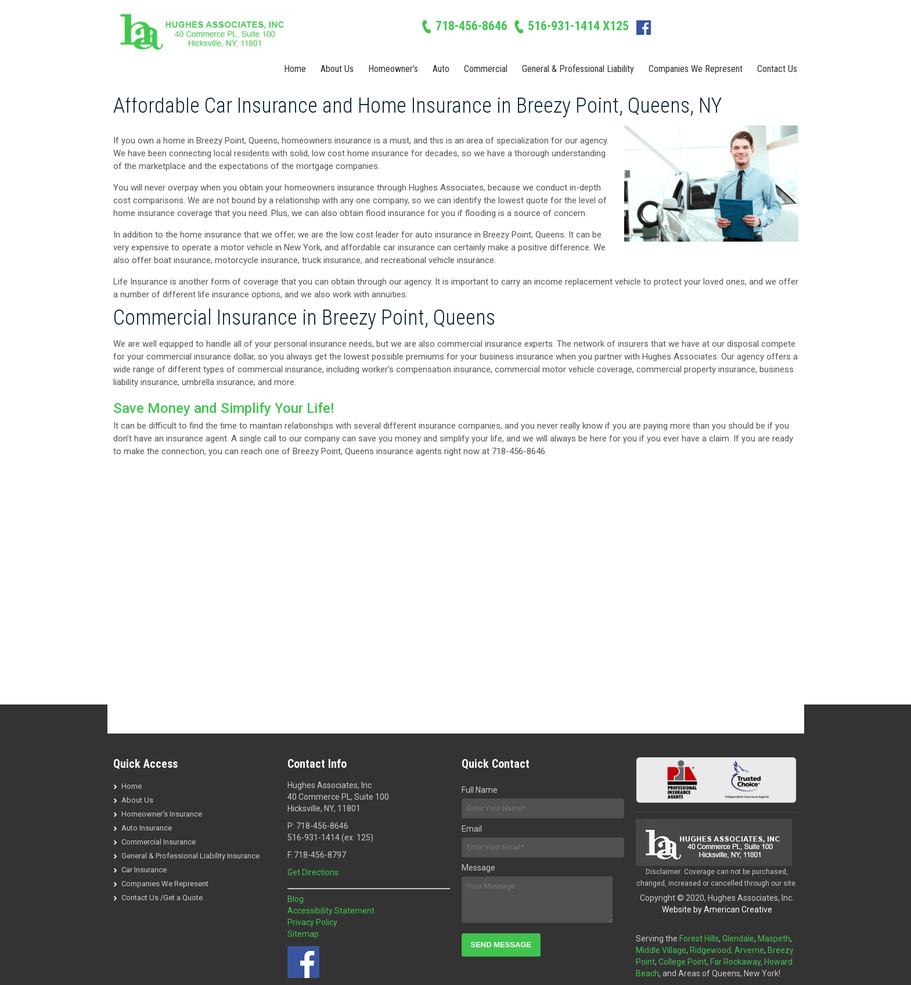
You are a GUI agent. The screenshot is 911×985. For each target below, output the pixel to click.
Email (472, 828)
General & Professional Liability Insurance (190, 855)
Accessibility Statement (331, 910)
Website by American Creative (717, 909)
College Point (682, 961)
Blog (295, 899)
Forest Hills (699, 938)
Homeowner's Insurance (161, 814)
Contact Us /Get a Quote (162, 897)
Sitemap (303, 934)
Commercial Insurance (158, 841)
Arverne (749, 950)
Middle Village (661, 950)
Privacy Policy (312, 922)
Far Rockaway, (737, 961)
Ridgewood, (712, 950)
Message (478, 867)
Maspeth (774, 938)
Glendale (738, 938)
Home (131, 786)
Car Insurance (144, 869)
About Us (137, 800)
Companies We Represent (164, 883)
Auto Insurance (146, 828)
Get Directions (313, 872)
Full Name (480, 790)
